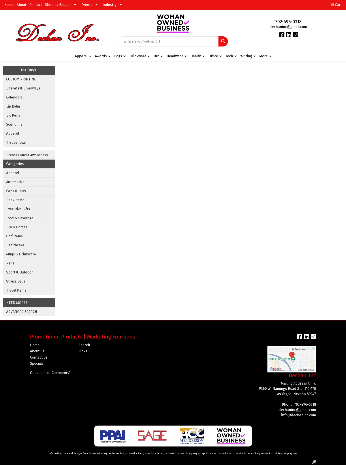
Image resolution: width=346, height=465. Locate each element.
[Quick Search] (168, 41)
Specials (36, 363)
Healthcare (15, 245)
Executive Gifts (18, 209)
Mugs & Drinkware (21, 254)
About (21, 5)
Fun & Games (16, 227)
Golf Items (14, 236)
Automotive (15, 182)
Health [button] (195, 56)
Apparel (12, 133)
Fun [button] (156, 56)
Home (9, 5)
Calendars (14, 97)
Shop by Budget (58, 5)
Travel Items (16, 290)
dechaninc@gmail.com (288, 27)
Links (83, 351)
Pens (10, 263)
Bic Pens (13, 115)
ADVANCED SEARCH (21, 312)
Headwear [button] (175, 56)
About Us (37, 351)
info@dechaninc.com (298, 415)
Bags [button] (118, 56)
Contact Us (38, 357)
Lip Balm (13, 106)
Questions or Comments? (50, 373)
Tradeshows (16, 142)
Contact (35, 5)
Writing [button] (246, 56)
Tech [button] (229, 56)
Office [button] (213, 56)
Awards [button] (101, 56)
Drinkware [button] (137, 56)
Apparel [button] (81, 56)
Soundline (14, 124)
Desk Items (15, 200)
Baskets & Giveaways (23, 88)
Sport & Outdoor (19, 272)
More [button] (263, 56)
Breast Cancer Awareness (27, 155)
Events (86, 5)
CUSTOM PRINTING (21, 79)
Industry (110, 5)
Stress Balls (15, 281)
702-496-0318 (288, 21)
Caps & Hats (16, 191)
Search (84, 345)
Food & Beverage (19, 218)
